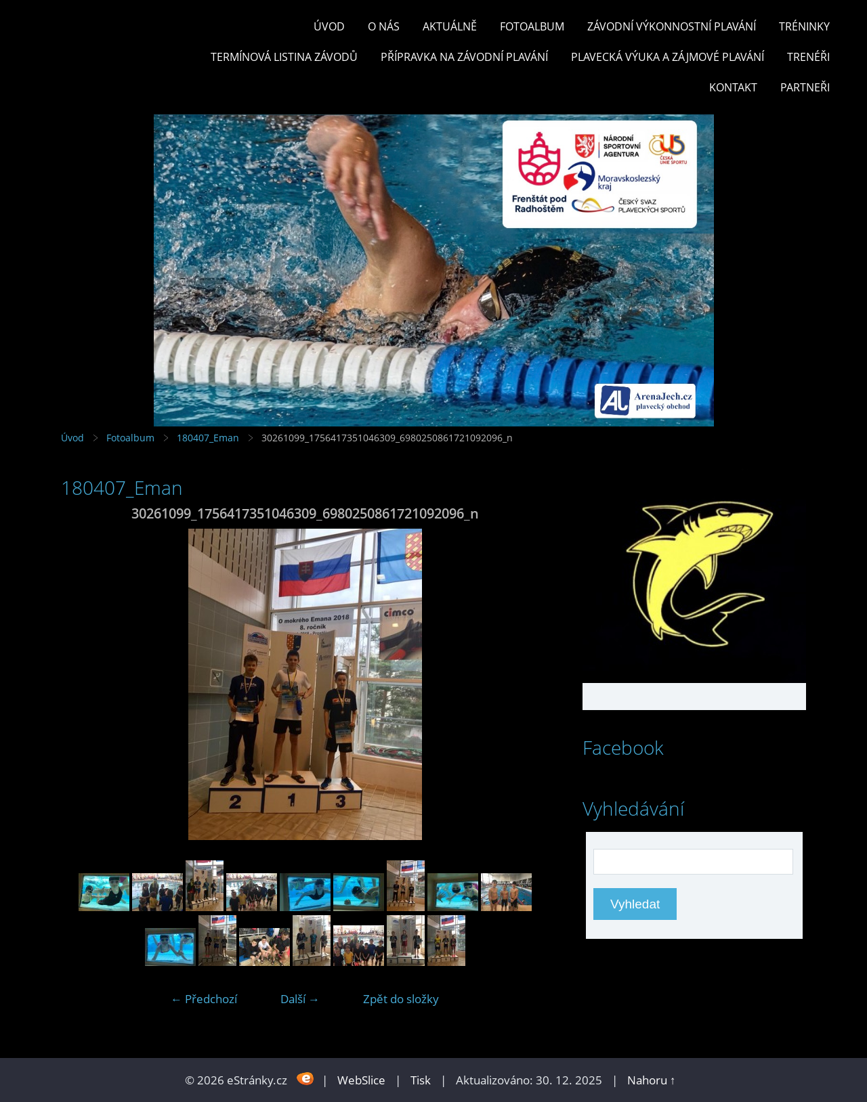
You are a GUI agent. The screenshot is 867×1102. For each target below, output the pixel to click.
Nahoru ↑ (651, 1080)
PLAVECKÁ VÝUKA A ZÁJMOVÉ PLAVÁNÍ (667, 56)
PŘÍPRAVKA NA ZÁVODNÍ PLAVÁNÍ (464, 56)
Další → (300, 999)
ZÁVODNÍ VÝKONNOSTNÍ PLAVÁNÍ (671, 26)
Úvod (329, 26)
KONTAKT (733, 87)
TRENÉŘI (808, 56)
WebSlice (361, 1080)
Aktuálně (450, 26)
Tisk (420, 1080)
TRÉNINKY (804, 26)
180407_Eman (208, 437)
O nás (384, 26)
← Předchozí (204, 999)
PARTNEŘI (805, 87)
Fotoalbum (532, 26)
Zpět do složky (401, 999)
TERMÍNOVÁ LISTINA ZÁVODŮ (284, 56)
